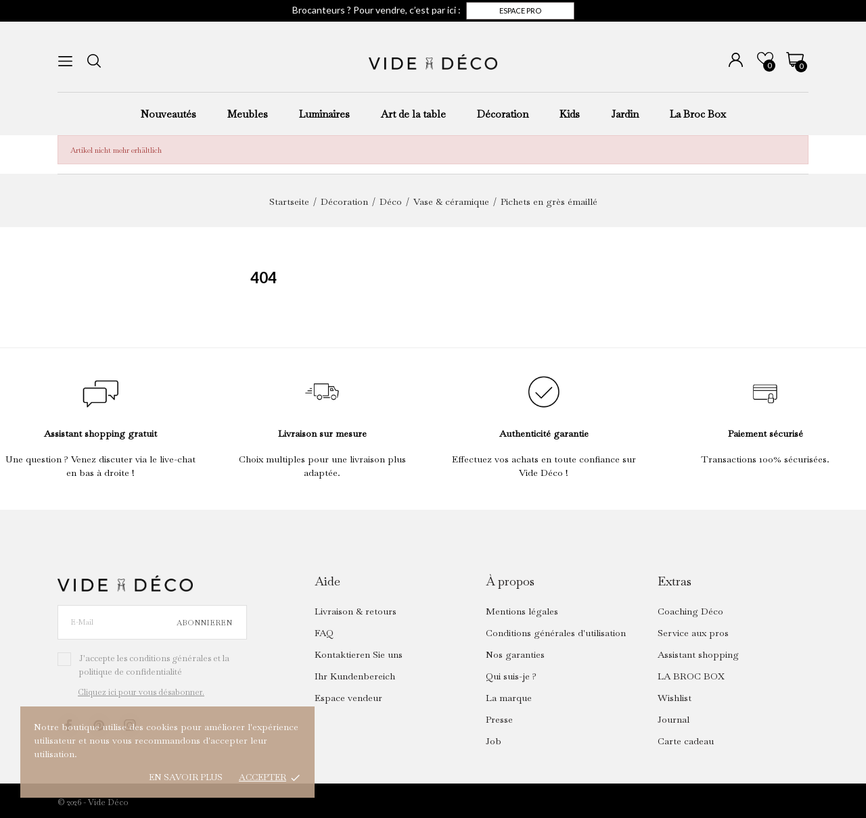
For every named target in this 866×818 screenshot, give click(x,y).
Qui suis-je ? (511, 676)
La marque (509, 698)
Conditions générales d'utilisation (556, 633)
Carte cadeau (686, 741)
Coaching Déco (690, 611)
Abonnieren (204, 622)
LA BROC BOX (691, 676)
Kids (570, 113)
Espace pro (520, 10)
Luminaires (324, 113)
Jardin (625, 113)
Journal (673, 719)
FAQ (324, 633)
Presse (499, 719)
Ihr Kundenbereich (355, 676)
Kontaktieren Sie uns (359, 654)
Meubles (247, 113)
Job (493, 741)
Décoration (502, 113)
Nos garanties (515, 654)
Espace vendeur (348, 698)
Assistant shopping (698, 654)
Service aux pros (693, 633)
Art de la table (413, 113)
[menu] (65, 61)
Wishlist (674, 698)
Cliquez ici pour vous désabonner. (141, 692)
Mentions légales (522, 611)
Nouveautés (168, 113)
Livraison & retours (355, 611)
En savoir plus (186, 777)
